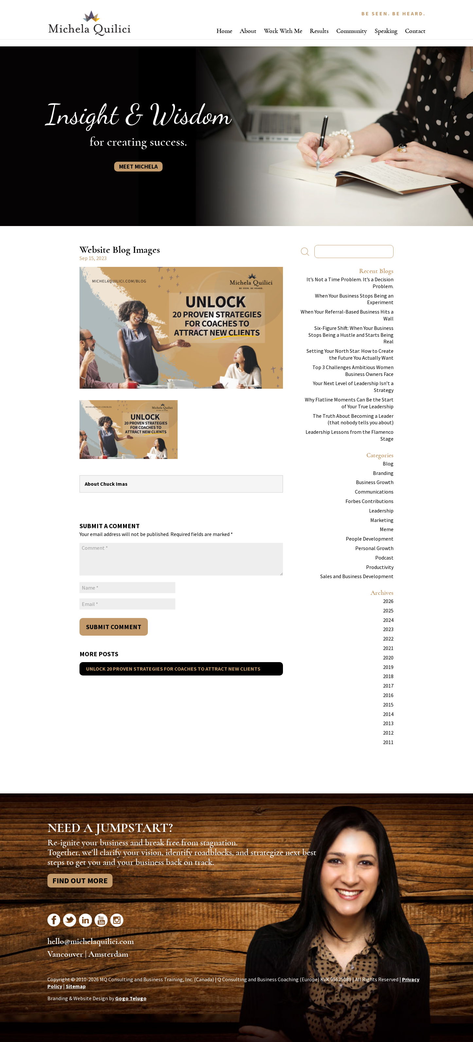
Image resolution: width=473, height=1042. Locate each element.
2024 (388, 620)
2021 (388, 648)
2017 (388, 685)
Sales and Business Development (357, 576)
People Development (370, 538)
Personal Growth (374, 548)
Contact (415, 31)
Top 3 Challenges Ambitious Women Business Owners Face (353, 370)
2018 (388, 676)
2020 (388, 657)
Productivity (380, 567)
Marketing (382, 520)
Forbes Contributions (369, 501)
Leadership (381, 510)
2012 (388, 732)
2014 (388, 714)
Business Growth (375, 482)
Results (319, 31)
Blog (388, 463)
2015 (388, 704)
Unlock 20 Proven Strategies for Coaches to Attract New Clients (173, 668)
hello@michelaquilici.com (90, 941)
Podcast (384, 557)
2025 (388, 610)
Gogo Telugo (131, 998)
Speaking (386, 31)
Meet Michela (138, 166)
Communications (374, 491)
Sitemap (76, 986)
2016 (388, 695)
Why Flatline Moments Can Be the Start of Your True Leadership (349, 403)
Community (351, 31)
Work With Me (283, 31)
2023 (388, 629)
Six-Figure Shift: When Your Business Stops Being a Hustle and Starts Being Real (351, 335)
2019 (388, 667)
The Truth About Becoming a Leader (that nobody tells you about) (353, 419)
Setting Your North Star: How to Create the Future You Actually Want (350, 354)
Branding (383, 473)
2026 (388, 601)
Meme (387, 529)
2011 (388, 742)
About (248, 31)
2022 (388, 638)
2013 (388, 723)
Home (224, 31)
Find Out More (80, 880)
